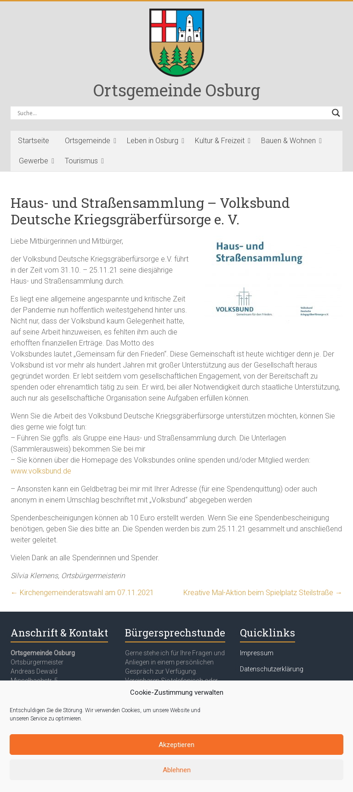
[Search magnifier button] (336, 112)
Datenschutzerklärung (271, 669)
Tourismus (81, 160)
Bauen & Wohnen (288, 140)
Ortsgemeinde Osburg (176, 90)
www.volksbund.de (41, 471)
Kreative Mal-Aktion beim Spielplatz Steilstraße (262, 592)
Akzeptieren (176, 745)
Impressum (256, 653)
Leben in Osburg (152, 140)
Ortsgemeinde (87, 140)
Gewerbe (33, 160)
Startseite (33, 140)
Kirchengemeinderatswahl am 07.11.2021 (82, 592)
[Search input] (172, 112)
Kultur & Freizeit (220, 140)
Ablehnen (177, 770)
